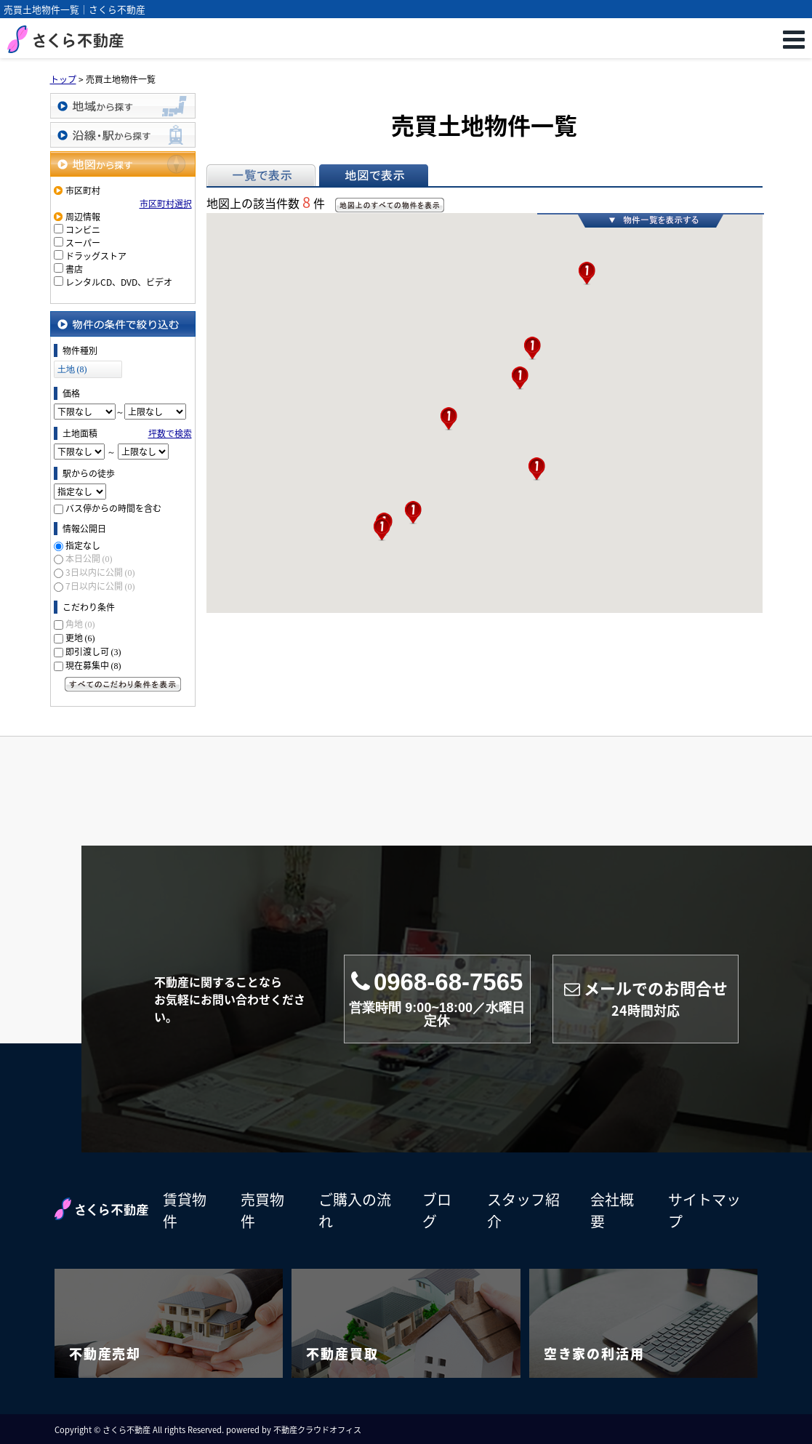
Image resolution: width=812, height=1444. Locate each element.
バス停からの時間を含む (113, 508)
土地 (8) (72, 369)
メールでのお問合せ (646, 998)
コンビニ (82, 229)
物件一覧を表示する (650, 220)
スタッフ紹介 (523, 1210)
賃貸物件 (184, 1210)
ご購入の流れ (354, 1210)
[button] (381, 529)
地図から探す (123, 164)
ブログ (436, 1210)
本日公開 (89, 558)
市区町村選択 (166, 203)
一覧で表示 (260, 175)
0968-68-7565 (437, 998)
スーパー (82, 242)
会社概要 (612, 1210)
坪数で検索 (170, 433)
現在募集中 (93, 665)
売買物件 (262, 1210)
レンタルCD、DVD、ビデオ (118, 282)
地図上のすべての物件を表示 (389, 205)
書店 (74, 269)
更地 (80, 637)
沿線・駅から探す (123, 135)
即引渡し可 (93, 651)
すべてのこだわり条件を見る (123, 684)
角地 (80, 623)
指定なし (82, 545)
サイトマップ (704, 1210)
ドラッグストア (95, 255)
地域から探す (123, 106)
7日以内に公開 (100, 586)
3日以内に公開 (100, 572)
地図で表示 (373, 175)
